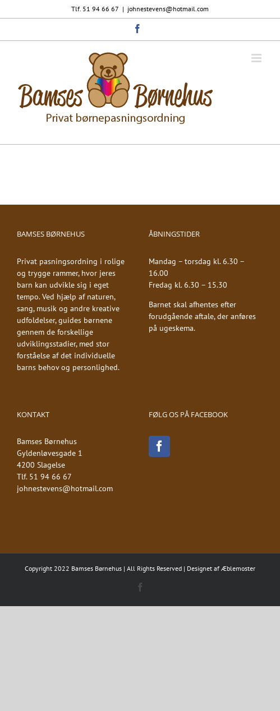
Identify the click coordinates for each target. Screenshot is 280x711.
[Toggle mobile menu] (257, 58)
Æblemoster (238, 568)
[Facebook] (159, 446)
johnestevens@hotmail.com (168, 8)
